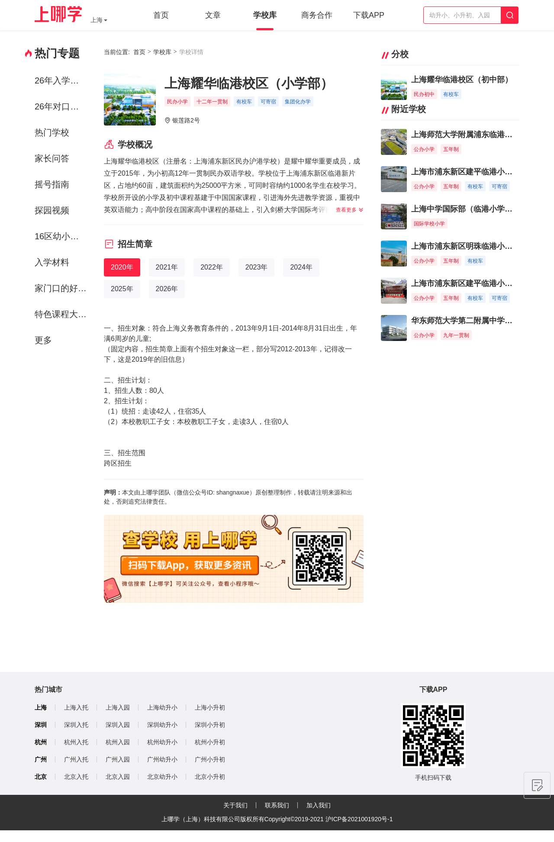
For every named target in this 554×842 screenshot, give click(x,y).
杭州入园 (118, 742)
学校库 (265, 15)
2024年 (301, 267)
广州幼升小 (162, 759)
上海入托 (76, 707)
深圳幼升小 (162, 724)
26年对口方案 (61, 106)
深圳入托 (76, 724)
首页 (161, 15)
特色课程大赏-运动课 (62, 314)
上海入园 (118, 707)
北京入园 (118, 776)
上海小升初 (210, 707)
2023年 (256, 267)
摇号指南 (52, 184)
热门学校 (52, 132)
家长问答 (52, 158)
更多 (43, 340)
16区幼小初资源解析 (62, 236)
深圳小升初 (210, 724)
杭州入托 (76, 742)
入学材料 (52, 262)
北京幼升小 (162, 776)
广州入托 (76, 759)
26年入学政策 (61, 80)
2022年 (211, 267)
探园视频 (52, 210)
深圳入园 (118, 724)
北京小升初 (210, 776)
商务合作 (316, 15)
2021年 (167, 267)
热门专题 (57, 53)
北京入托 (76, 776)
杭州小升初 (210, 742)
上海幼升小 (162, 707)
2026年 (167, 288)
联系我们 (277, 805)
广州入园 (118, 759)
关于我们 (235, 805)
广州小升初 (210, 759)
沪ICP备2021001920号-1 (359, 819)
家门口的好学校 (62, 288)
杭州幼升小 (162, 742)
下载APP (368, 15)
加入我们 (318, 805)
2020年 (122, 267)
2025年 (122, 288)
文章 (213, 15)
